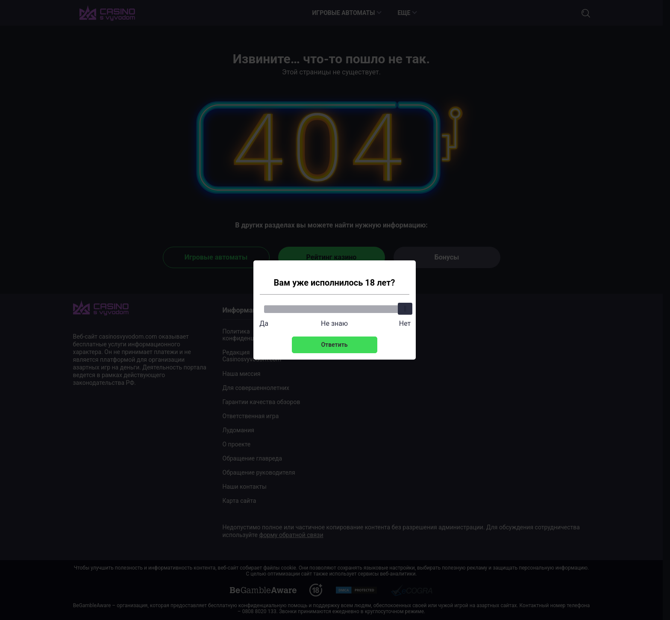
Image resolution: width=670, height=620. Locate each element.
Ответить (334, 344)
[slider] (405, 309)
